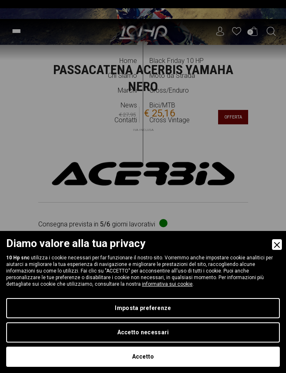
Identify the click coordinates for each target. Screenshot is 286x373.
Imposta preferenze (143, 308)
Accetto (143, 356)
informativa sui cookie (167, 284)
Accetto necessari (143, 332)
